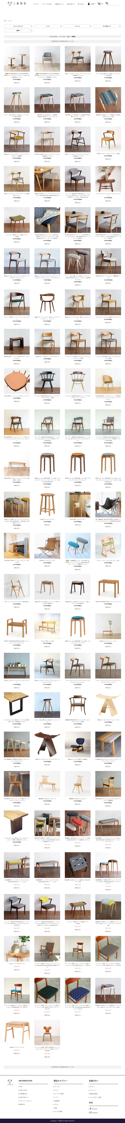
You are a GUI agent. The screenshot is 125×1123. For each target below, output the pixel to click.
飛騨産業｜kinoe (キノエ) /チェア (78, 798)
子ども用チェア (107, 26)
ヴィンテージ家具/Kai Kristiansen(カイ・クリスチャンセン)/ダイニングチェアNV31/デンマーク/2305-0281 (47, 438)
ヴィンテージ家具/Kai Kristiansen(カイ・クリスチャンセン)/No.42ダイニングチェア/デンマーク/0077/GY (16, 923)
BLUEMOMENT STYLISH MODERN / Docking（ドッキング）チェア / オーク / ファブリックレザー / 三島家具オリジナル (47, 75)
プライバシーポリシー (26, 1101)
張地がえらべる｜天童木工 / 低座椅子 (78, 759)
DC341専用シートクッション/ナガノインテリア (16, 396)
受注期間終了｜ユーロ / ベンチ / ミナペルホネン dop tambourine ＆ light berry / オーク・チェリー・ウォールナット (108, 839)
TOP (5, 21)
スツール (77, 26)
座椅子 (18, 30)
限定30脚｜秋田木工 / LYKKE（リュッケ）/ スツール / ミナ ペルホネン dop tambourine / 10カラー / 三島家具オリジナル (47, 839)
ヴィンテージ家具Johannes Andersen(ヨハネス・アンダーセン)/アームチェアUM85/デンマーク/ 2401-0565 (108, 438)
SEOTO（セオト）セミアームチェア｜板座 (108, 153)
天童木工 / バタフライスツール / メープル (108, 720)
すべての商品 (58, 1111)
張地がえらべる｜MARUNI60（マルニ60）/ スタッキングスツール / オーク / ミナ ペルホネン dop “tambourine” (108, 480)
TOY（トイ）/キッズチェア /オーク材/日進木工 (16, 601)
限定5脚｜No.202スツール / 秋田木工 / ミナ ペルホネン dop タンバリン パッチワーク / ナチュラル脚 (108, 923)
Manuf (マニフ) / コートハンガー (108, 641)
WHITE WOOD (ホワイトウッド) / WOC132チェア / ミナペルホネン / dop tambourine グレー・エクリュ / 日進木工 (78, 236)
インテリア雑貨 (59, 1093)
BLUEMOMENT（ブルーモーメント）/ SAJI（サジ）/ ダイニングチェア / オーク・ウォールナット (17, 438)
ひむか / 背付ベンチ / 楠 (47, 641)
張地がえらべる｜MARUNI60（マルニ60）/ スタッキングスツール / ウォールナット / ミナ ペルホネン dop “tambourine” (47, 480)
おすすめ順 (62, 36)
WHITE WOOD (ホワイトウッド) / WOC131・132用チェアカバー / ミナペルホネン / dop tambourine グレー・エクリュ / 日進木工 (47, 236)
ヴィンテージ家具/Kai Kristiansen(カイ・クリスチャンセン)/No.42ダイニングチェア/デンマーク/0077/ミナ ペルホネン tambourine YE (47, 923)
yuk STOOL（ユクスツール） (77, 519)
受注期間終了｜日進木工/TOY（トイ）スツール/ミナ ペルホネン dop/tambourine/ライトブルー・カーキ (108, 881)
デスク (56, 1104)
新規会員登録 (93, 1093)
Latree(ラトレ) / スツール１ (47, 519)
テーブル (57, 1086)
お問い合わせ (23, 1090)
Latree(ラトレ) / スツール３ (17, 1047)
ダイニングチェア (18, 26)
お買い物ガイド (24, 1097)
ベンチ (48, 26)
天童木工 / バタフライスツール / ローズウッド (47, 759)
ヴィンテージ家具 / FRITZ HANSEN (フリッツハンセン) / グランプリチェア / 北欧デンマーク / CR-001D (47, 1049)
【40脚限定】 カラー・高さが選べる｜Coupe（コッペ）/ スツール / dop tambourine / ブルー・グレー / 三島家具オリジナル (77, 562)
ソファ (56, 1097)
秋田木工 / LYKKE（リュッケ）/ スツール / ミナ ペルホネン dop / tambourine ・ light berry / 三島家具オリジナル (16, 521)
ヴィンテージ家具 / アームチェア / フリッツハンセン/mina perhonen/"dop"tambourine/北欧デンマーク (47, 965)
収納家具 (57, 1101)
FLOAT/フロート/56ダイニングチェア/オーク (47, 356)
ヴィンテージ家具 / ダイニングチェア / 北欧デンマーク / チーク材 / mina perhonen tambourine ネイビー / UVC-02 (78, 1007)
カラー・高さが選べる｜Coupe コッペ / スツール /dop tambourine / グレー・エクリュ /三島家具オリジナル (78, 277)
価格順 (68, 36)
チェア (10, 21)
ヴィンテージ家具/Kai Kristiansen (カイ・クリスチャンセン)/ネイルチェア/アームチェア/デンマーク (77, 438)
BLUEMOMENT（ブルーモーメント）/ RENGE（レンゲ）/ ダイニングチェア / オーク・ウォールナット (108, 397)
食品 (56, 1108)
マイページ (93, 1090)
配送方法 (22, 1104)
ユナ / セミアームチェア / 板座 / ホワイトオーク (108, 317)
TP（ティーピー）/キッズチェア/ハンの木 (108, 560)
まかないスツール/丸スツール (17, 963)
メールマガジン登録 (95, 1097)
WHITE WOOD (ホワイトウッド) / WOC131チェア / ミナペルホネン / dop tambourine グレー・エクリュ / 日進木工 (108, 236)
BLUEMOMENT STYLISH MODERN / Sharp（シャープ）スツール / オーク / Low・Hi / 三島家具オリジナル (16, 75)
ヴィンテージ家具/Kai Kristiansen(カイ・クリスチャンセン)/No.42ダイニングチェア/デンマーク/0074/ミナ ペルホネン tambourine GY (77, 195)
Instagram (94, 1112)
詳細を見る (17, 82)
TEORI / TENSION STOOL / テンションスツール (108, 601)
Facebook (93, 1109)
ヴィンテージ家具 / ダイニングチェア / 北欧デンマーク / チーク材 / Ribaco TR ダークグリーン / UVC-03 (47, 1007)
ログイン (92, 1086)
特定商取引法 (23, 1093)
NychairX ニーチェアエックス (47, 560)
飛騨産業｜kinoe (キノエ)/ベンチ (47, 798)
